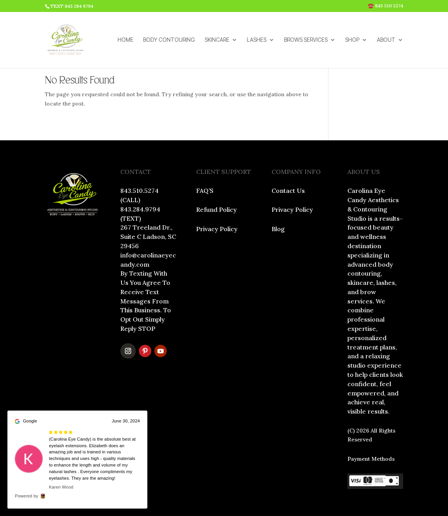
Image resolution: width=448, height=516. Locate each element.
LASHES (257, 40)
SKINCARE (217, 40)
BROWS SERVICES (306, 40)
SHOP (352, 40)
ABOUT (386, 40)
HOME (125, 40)
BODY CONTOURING (169, 40)
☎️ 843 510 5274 (385, 6)
